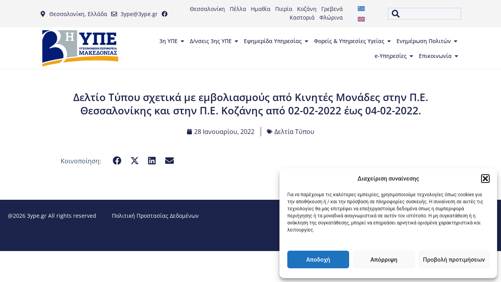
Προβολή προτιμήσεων (454, 259)
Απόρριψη (383, 259)
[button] (485, 179)
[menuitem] (361, 8)
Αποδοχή (318, 259)
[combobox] (424, 14)
